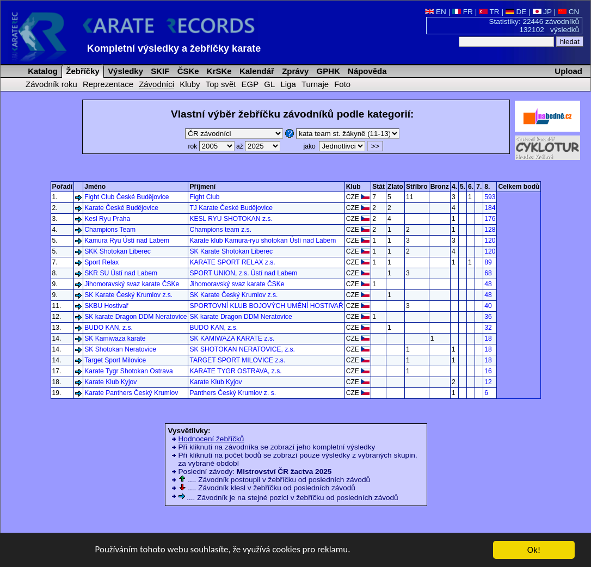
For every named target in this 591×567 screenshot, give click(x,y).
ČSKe (187, 71)
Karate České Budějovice (121, 208)
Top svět (221, 84)
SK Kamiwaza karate (114, 338)
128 (489, 229)
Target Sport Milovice (115, 360)
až (258, 146)
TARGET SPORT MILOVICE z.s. (237, 360)
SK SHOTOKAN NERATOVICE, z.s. (242, 349)
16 (487, 371)
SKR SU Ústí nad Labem (120, 273)
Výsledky (124, 71)
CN (568, 12)
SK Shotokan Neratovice (120, 349)
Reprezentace (108, 84)
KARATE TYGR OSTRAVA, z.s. (235, 371)
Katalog (42, 71)
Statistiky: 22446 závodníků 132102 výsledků (534, 25)
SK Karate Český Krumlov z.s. (128, 295)
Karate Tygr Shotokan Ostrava (128, 371)
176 (489, 219)
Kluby (190, 84)
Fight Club (204, 197)
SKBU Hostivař (106, 306)
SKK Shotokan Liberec (117, 251)
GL (269, 84)
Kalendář (255, 71)
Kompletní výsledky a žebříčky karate (174, 48)
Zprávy (294, 71)
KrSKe (218, 71)
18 (487, 338)
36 (487, 317)
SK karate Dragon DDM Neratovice (135, 317)
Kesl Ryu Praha (107, 219)
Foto (342, 84)
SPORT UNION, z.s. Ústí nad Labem (243, 273)
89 (487, 262)
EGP (250, 84)
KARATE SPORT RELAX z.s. (232, 262)
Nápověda (366, 71)
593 (489, 197)
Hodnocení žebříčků (211, 439)
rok (212, 146)
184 (489, 208)
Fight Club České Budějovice (126, 197)
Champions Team (110, 229)
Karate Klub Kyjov (110, 382)
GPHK (327, 71)
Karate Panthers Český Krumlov (131, 393)
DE (516, 12)
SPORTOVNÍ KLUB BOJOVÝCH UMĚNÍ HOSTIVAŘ (266, 306)
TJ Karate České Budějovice (231, 208)
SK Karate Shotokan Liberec (231, 251)
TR (489, 12)
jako (334, 146)
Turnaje (315, 84)
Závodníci (156, 84)
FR (462, 12)
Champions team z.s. (220, 229)
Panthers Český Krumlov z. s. (232, 393)
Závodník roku (51, 84)
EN (435, 12)
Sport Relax (101, 262)
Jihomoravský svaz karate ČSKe (131, 284)
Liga (288, 84)
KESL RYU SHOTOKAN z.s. (230, 219)
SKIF (159, 71)
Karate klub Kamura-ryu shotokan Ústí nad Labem (262, 240)
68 (487, 273)
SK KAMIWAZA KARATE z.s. (231, 338)
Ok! (534, 551)
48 (487, 284)
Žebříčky (82, 71)
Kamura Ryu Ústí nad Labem (126, 240)
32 (487, 327)
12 (487, 382)
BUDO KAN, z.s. (108, 327)
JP (542, 12)
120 (489, 240)
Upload (568, 71)
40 (487, 306)
